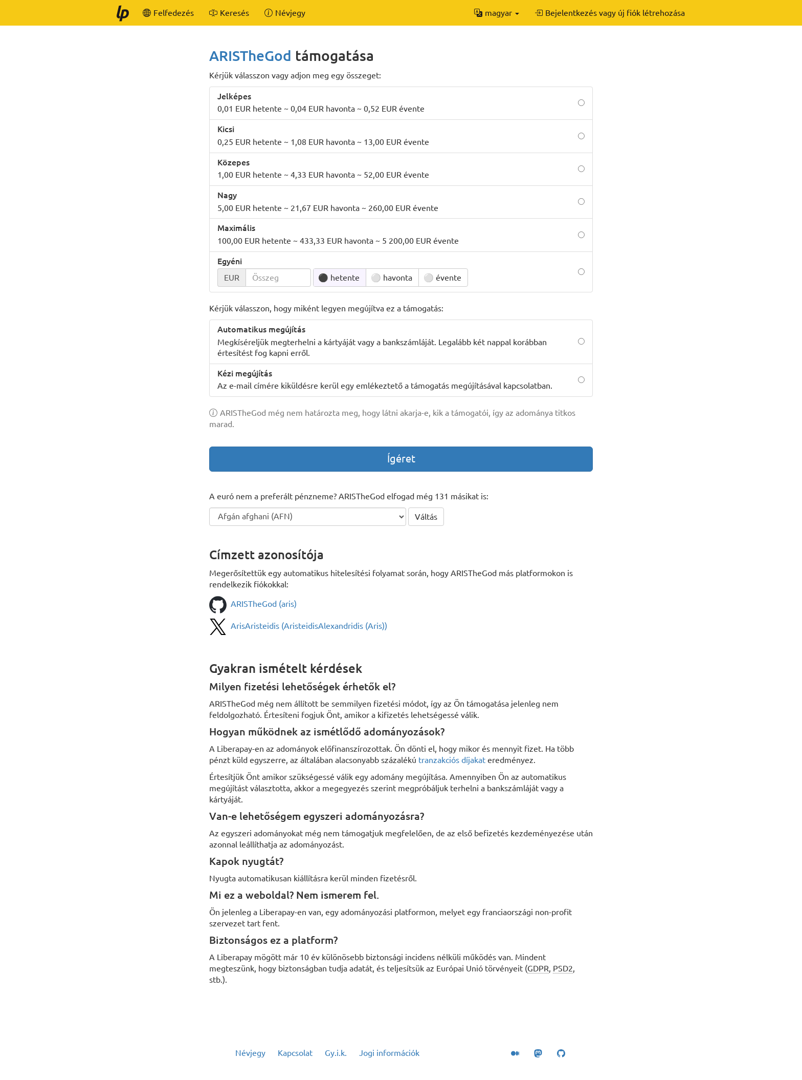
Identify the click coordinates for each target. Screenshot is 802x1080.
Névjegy (250, 1052)
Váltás (426, 516)
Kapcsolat (295, 1052)
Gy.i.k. (336, 1052)
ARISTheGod (250, 55)
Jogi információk (389, 1052)
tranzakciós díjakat (451, 760)
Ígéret (401, 458)
